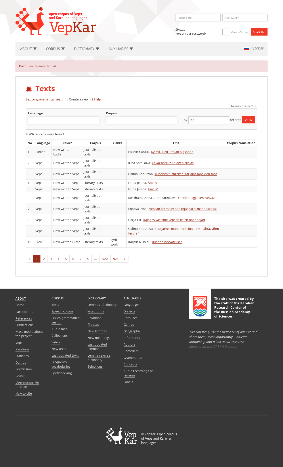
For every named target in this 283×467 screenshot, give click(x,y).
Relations (94, 318)
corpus (111, 113)
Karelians (22, 349)
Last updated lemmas (97, 346)
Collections (60, 335)
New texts (59, 349)
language (35, 113)
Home (19, 305)
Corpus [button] (55, 48)
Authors (129, 344)
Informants (132, 338)
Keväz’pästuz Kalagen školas (173, 163)
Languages (132, 305)
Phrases (93, 324)
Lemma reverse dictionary (99, 357)
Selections (95, 366)
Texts (55, 305)
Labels (128, 382)
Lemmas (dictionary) (102, 305)
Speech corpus (62, 311)
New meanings (99, 338)
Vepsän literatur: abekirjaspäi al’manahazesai (183, 209)
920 (105, 259)
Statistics (22, 356)
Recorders (131, 351)
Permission (23, 369)
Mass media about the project (29, 333)
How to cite (23, 393)
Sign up (180, 29)
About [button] (28, 48)
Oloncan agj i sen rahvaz (196, 198)
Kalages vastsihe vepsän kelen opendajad (174, 220)
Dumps (20, 362)
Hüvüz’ (153, 189)
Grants (20, 376)
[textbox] (32, 120)
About (20, 298)
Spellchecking (62, 373)
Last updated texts (65, 355)
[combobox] (63, 120)
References (23, 318)
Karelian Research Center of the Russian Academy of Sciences (234, 309)
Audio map (60, 329)
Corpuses (131, 318)
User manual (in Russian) (27, 384)
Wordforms (96, 311)
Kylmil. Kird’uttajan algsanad (172, 152)
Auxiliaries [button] (121, 48)
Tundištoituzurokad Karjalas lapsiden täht (186, 174)
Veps (19, 342)
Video (56, 342)
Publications (24, 325)
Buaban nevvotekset (167, 242)
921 (116, 259)
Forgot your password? (191, 34)
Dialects (129, 311)
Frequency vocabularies (61, 364)
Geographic (132, 331)
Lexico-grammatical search (45, 99)
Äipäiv (152, 183)
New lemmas (97, 331)
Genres (129, 324)
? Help (96, 99)
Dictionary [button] (86, 48)
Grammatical (133, 357)
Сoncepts (130, 364)
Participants (24, 312)
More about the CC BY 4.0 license (213, 346)
